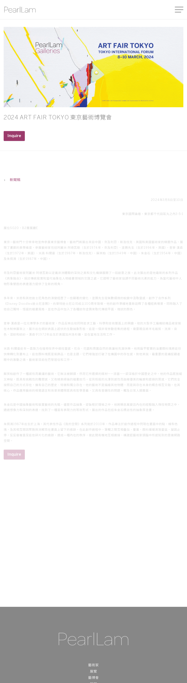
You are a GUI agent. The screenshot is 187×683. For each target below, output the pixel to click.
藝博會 (93, 678)
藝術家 (93, 665)
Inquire (14, 136)
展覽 (93, 671)
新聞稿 (12, 180)
